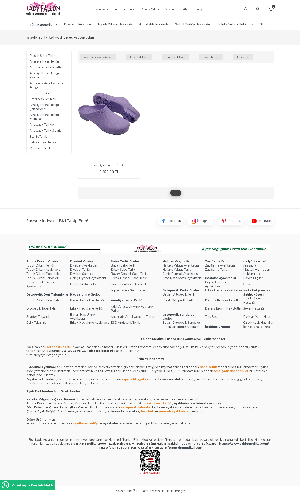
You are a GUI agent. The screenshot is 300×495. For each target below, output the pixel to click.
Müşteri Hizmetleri (256, 269)
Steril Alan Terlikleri (43, 99)
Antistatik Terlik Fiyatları (46, 67)
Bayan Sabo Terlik (123, 265)
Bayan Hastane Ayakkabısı (216, 284)
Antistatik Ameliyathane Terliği (47, 85)
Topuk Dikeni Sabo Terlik (128, 290)
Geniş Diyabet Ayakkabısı (88, 278)
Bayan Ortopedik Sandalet (181, 323)
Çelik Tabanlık (36, 323)
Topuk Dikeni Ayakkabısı (43, 269)
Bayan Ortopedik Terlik (179, 294)
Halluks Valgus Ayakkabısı (181, 265)
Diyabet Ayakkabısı (83, 265)
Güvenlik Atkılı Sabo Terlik (129, 284)
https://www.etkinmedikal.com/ (244, 443)
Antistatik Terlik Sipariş (45, 130)
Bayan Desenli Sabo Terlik (129, 274)
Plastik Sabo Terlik (42, 56)
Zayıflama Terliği (216, 269)
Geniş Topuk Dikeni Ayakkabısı (40, 284)
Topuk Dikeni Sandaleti (42, 278)
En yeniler (243, 56)
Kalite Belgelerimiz (256, 290)
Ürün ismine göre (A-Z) (97, 56)
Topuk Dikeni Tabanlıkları (43, 274)
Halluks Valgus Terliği (177, 269)
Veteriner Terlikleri (42, 148)
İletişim (248, 284)
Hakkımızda (251, 274)
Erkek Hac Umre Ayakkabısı (90, 323)
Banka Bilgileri (253, 278)
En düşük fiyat (139, 56)
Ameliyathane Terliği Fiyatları (44, 75)
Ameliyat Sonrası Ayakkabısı (182, 278)
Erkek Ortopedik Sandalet (181, 327)
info (167, 448)
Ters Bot (211, 317)
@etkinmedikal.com (186, 448)
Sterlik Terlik (38, 136)
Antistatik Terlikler (42, 124)
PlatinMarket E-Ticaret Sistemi (138, 491)
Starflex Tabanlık (38, 317)
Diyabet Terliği (80, 269)
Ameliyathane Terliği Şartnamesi (44, 107)
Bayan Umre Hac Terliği (87, 300)
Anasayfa (249, 265)
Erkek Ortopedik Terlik (178, 300)
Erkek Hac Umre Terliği (86, 308)
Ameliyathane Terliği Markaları (44, 117)
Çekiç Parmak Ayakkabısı (180, 274)
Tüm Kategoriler (42, 25)
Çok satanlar (210, 56)
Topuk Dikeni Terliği (40, 265)
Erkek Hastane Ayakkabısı (223, 290)
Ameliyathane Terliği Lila (109, 165)
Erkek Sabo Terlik (123, 269)
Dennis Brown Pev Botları (223, 308)
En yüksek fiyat (175, 56)
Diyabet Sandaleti (82, 274)
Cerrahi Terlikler (40, 93)
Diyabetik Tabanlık (83, 284)
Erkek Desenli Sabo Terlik (129, 278)
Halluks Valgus (37, 399)
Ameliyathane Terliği (44, 61)
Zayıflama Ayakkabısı (220, 265)
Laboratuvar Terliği (43, 142)
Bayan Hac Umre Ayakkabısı (82, 317)
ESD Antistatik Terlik (125, 323)
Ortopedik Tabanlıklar (41, 308)
